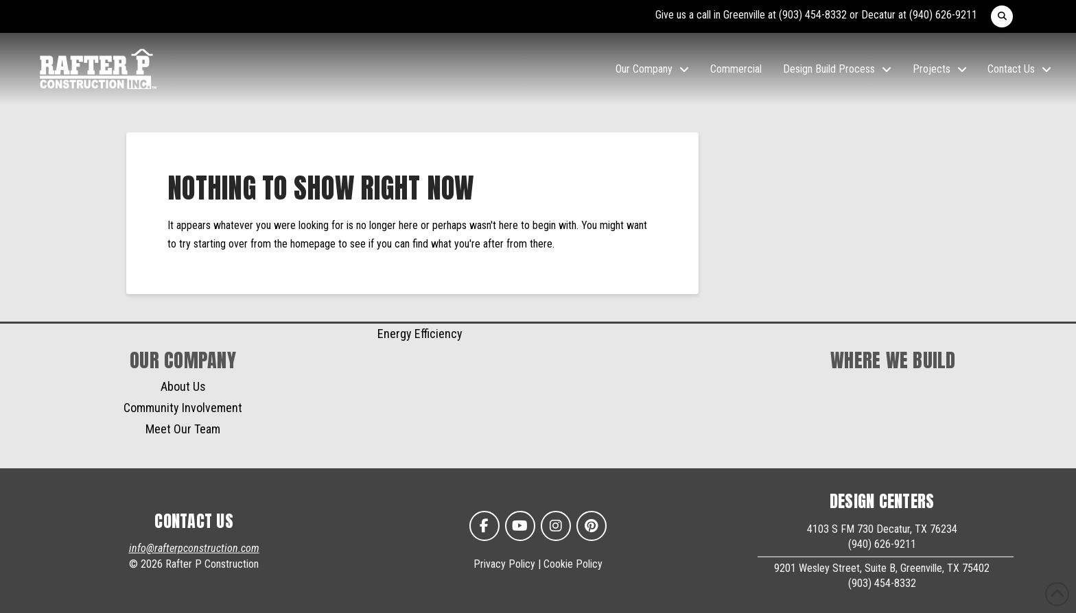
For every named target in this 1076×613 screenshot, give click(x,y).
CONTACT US (193, 521)
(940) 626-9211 (943, 14)
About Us (183, 386)
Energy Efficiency (420, 333)
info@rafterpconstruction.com (194, 548)
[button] (1002, 16)
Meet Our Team (182, 429)
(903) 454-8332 (813, 14)
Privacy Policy (504, 563)
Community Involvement (183, 407)
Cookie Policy (573, 563)
